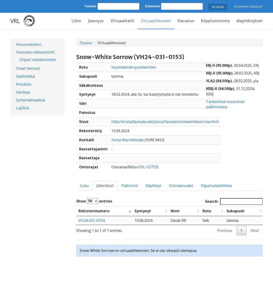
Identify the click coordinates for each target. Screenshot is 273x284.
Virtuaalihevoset (156, 20)
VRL (15, 21)
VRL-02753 (148, 166)
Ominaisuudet (181, 185)
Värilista (23, 92)
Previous (224, 230)
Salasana (152, 6)
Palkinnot (129, 185)
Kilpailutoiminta (215, 20)
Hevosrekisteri (28, 44)
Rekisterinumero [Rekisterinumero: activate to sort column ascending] (93, 210)
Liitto (76, 20)
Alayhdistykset (250, 20)
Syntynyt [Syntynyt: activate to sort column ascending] (143, 210)
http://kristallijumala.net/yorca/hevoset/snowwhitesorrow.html (165, 121)
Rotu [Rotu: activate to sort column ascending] (207, 210)
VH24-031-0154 (91, 220)
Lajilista (22, 107)
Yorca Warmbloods (127, 139)
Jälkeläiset (105, 185)
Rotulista (23, 84)
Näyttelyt (153, 185)
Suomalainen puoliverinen (133, 67)
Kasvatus (186, 20)
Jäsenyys (96, 20)
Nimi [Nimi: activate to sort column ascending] (175, 210)
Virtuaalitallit (122, 20)
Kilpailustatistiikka (216, 185)
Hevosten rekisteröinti (35, 52)
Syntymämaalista (30, 99)
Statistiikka (25, 76)
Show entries (94, 201)
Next (255, 230)
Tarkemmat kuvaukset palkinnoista (225, 104)
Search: (234, 201)
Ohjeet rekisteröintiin (37, 59)
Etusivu (86, 42)
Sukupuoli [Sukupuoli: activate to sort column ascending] (235, 210)
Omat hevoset (28, 68)
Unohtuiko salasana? (248, 6)
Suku (84, 185)
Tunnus (90, 6)
